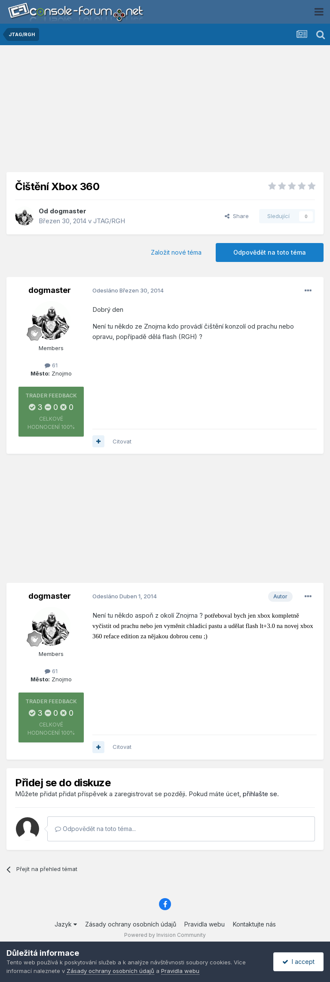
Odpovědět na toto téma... (95, 828)
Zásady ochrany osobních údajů (130, 924)
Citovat (122, 441)
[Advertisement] (165, 112)
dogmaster (68, 211)
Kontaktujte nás (254, 924)
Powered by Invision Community (165, 935)
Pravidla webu (204, 924)
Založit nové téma (176, 252)
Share (237, 215)
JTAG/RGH (109, 221)
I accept (298, 961)
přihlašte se (260, 794)
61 (51, 365)
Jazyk (66, 924)
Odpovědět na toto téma (269, 252)
